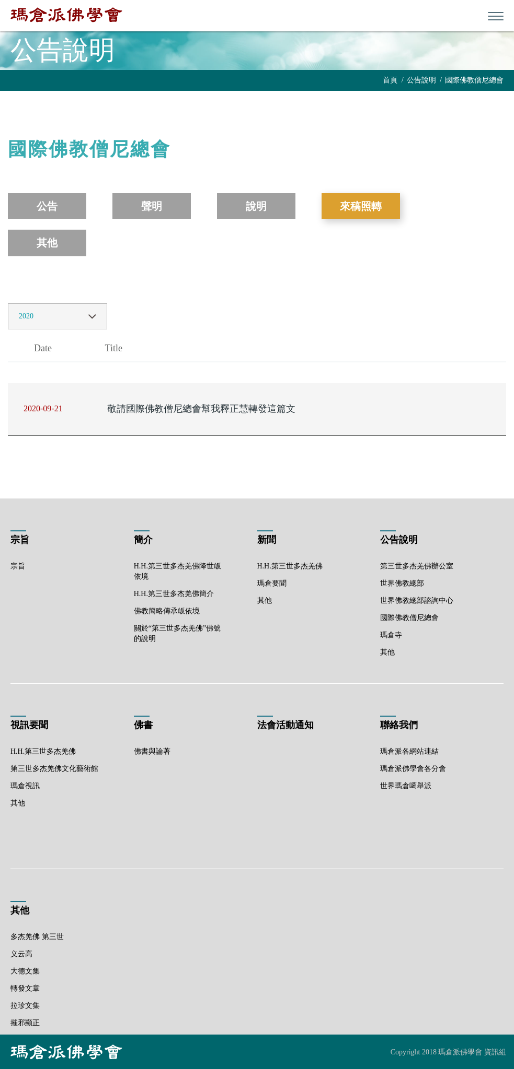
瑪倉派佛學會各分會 (413, 769)
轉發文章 (25, 988)
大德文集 (25, 971)
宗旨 (19, 539)
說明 (256, 206)
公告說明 (421, 80)
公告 (47, 206)
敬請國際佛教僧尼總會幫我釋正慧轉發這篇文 (201, 408)
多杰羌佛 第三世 (37, 937)
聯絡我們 (399, 725)
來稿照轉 (361, 206)
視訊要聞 (29, 725)
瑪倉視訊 (25, 786)
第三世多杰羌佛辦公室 (416, 566)
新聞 (266, 539)
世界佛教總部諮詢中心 (416, 600)
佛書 (143, 725)
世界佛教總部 (402, 583)
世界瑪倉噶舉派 (405, 786)
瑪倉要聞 (272, 583)
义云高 (21, 954)
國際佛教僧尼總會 (474, 80)
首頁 (390, 80)
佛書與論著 (152, 751)
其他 (47, 242)
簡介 (143, 539)
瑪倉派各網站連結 (409, 751)
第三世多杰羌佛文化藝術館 (54, 769)
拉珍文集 (25, 1005)
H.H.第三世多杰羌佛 (290, 566)
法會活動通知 (285, 725)
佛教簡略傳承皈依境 (167, 611)
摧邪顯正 (25, 1023)
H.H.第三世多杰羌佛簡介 (174, 594)
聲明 (151, 206)
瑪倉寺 (391, 635)
